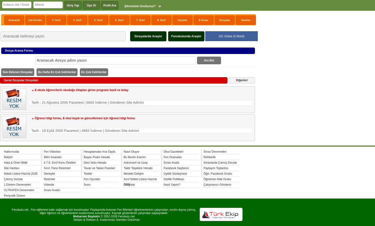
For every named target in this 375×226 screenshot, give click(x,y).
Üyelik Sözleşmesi (175, 173)
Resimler (49, 179)
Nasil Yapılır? (172, 184)
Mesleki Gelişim (134, 173)
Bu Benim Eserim (135, 157)
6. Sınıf (119, 20)
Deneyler (49, 173)
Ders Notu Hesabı (95, 162)
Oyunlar (182, 20)
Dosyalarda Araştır (148, 36)
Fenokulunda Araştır (186, 36)
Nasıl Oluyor (131, 151)
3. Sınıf (56, 20)
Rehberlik (210, 157)
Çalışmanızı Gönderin (217, 184)
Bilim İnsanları (53, 157)
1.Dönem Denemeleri (17, 184)
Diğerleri (242, 80)
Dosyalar (224, 20)
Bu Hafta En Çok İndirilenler (57, 72)
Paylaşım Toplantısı (216, 168)
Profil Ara (109, 5)
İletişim (8, 157)
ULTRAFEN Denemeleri (19, 190)
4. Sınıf (77, 20)
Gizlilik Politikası (174, 179)
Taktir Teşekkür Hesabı (138, 168)
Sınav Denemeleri (215, 151)
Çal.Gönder (35, 20)
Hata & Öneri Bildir (16, 162)
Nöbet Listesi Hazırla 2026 (21, 173)
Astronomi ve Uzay (136, 162)
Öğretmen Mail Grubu (217, 179)
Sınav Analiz (171, 162)
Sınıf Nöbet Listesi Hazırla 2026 (140, 180)
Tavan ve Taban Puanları (99, 168)
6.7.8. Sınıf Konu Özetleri (60, 162)
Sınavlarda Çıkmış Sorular (220, 162)
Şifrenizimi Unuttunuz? (140, 6)
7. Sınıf (140, 20)
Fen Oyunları (92, 179)
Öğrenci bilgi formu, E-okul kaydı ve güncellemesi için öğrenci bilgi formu (85, 118)
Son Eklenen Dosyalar (18, 72)
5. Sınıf (98, 20)
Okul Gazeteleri (173, 151)
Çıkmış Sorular (13, 179)
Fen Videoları (52, 151)
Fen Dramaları (173, 157)
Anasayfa (14, 20)
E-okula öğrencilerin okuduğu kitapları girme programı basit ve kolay (81, 90)
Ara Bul (209, 60)
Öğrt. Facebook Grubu (218, 173)
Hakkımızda (11, 151)
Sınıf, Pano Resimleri (57, 168)
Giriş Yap (73, 5)
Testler (88, 173)
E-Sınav (203, 20)
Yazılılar (245, 20)
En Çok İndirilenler (94, 72)
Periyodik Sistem (14, 195)
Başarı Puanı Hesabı (97, 157)
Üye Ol (91, 5)
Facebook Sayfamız (176, 168)
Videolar (49, 184)
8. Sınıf (161, 20)
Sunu (87, 184)
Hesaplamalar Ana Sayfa (99, 151)
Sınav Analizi (52, 190)
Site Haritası (11, 168)
